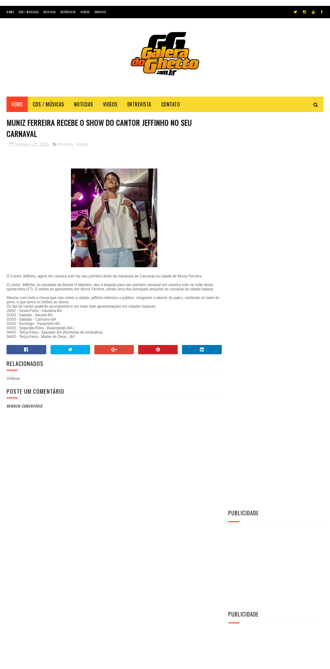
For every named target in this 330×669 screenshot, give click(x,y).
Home (10, 12)
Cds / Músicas (29, 12)
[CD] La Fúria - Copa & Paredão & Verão (287, 372)
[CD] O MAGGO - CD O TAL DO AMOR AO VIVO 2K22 (293, 400)
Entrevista (68, 12)
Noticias (49, 12)
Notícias (66, 145)
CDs (236, 472)
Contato (100, 12)
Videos (85, 12)
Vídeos (82, 145)
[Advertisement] (165, 74)
